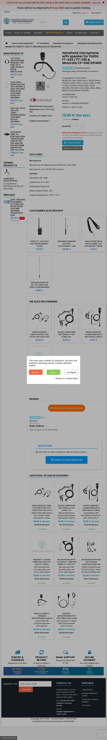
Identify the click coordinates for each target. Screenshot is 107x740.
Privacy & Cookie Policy (67, 378)
